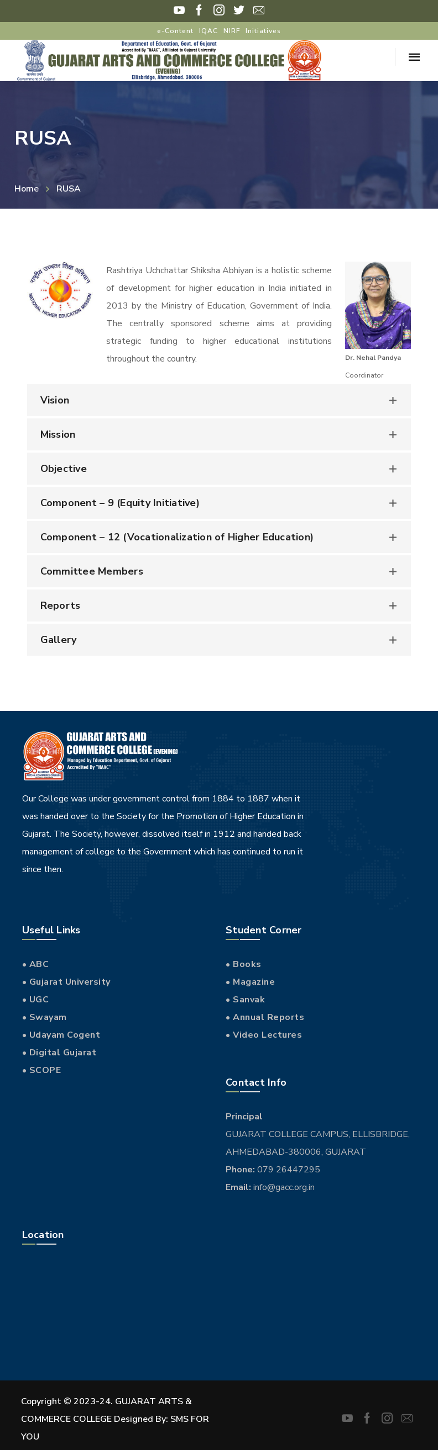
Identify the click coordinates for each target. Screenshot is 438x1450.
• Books (244, 964)
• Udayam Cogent (61, 1035)
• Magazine (250, 982)
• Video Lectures (264, 1035)
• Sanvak (245, 1000)
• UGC (35, 1000)
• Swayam (44, 1017)
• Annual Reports (265, 1017)
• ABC (35, 964)
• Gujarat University (66, 982)
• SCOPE (41, 1070)
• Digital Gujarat (59, 1053)
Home (26, 189)
